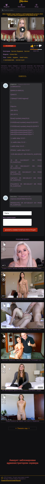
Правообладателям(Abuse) (11, 480)
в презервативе (9, 60)
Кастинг (27, 51)
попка (9, 57)
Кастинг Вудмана (17, 51)
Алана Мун (13, 54)
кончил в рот (20, 60)
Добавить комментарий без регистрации (20, 230)
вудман (15, 57)
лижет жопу (24, 57)
